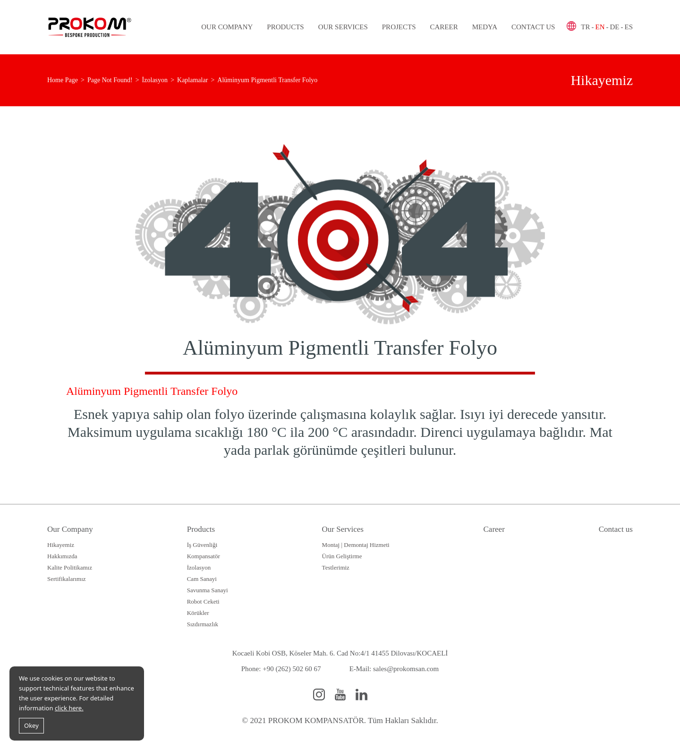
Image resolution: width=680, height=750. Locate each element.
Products (285, 27)
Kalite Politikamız (69, 567)
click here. (69, 708)
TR (585, 27)
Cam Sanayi (202, 578)
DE (614, 27)
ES (628, 27)
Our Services (343, 27)
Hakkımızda (62, 556)
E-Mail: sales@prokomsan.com (394, 669)
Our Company (227, 27)
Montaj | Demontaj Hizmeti (356, 544)
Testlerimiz (335, 567)
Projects (399, 27)
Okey (31, 725)
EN (599, 27)
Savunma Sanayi (207, 590)
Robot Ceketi (203, 601)
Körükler (198, 612)
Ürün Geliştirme (342, 556)
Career (444, 27)
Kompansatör (203, 556)
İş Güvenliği (202, 544)
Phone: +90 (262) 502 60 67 (281, 669)
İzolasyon (199, 567)
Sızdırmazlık (202, 624)
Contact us (533, 27)
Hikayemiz (60, 544)
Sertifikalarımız (66, 578)
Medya (484, 27)
